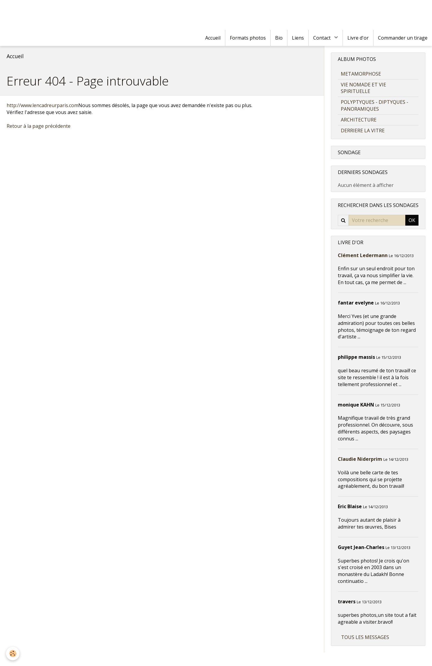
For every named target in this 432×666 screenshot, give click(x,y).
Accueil (212, 37)
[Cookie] (13, 653)
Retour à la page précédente (38, 126)
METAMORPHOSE (361, 73)
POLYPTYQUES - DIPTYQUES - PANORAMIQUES (374, 105)
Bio (279, 37)
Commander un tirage (403, 37)
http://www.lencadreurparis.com (42, 105)
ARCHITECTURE (358, 119)
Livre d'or (358, 37)
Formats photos (248, 37)
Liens (298, 37)
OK (412, 220)
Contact (322, 37)
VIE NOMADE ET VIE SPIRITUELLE (363, 88)
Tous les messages (365, 637)
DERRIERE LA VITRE (363, 130)
